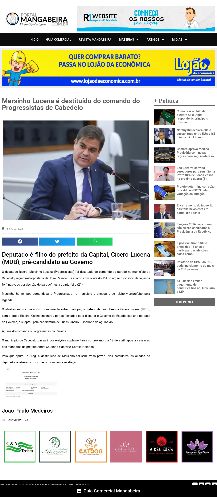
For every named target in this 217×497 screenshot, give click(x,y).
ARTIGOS (155, 39)
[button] (20, 242)
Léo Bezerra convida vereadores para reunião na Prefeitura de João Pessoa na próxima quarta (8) (196, 173)
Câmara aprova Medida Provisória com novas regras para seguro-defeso (195, 152)
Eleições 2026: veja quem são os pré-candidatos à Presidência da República (194, 227)
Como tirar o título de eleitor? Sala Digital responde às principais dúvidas (192, 116)
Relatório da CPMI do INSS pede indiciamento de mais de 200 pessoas (195, 265)
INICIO (34, 39)
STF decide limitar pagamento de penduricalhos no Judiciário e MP (196, 286)
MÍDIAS (179, 39)
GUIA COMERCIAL (58, 39)
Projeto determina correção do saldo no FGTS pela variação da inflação (196, 190)
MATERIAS (129, 39)
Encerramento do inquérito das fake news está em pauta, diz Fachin (195, 209)
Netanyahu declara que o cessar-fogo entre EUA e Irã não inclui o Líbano (196, 133)
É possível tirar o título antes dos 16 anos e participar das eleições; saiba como (193, 248)
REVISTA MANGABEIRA (95, 39)
